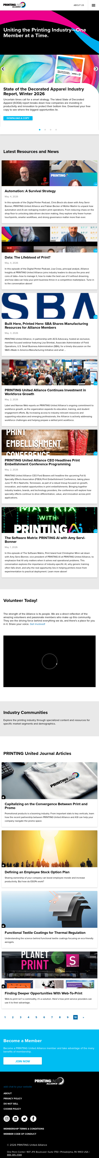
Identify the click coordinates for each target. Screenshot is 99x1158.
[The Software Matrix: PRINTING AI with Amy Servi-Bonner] (49, 542)
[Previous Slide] (3, 69)
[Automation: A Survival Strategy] (49, 191)
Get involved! (37, 624)
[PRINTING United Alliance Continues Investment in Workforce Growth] (49, 392)
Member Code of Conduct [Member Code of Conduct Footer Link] (20, 1134)
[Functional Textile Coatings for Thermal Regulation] (49, 919)
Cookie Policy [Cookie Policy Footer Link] (12, 1109)
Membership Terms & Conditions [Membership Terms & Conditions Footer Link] (24, 1128)
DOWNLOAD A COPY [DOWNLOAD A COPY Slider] (18, 118)
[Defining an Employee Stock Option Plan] (49, 858)
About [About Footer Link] (8, 1093)
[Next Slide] (96, 69)
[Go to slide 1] (39, 129)
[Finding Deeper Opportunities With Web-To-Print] (49, 980)
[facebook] (33, 1119)
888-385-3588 (14, 1155)
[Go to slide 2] (45, 129)
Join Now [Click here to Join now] (22, 1061)
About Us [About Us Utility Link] (79, 5)
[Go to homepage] (49, 1082)
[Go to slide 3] (50, 129)
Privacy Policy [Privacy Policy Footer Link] (13, 1098)
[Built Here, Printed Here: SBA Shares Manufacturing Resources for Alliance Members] (49, 324)
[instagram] (7, 1119)
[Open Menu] (93, 5)
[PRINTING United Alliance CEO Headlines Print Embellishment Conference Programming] (49, 467)
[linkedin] (15, 1119)
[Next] (83, 1017)
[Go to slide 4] (56, 129)
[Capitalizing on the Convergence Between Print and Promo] (49, 794)
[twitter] (24, 1119)
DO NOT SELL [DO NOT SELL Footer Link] (11, 1103)
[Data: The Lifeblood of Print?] (49, 258)
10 (76, 1017)
